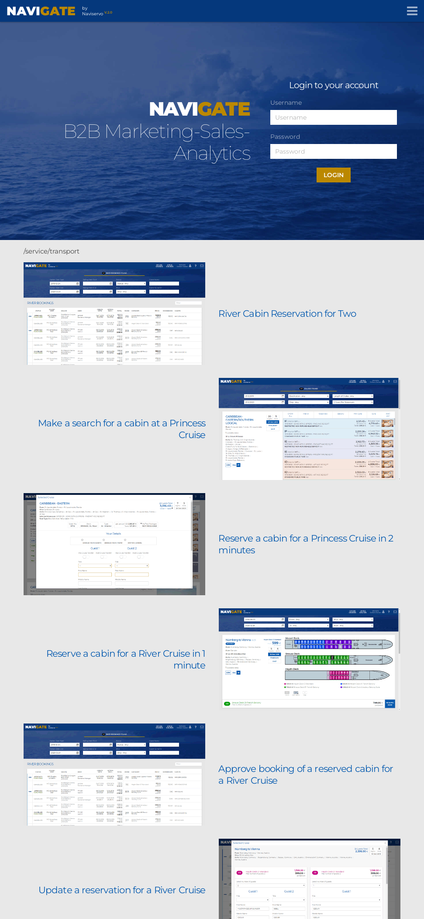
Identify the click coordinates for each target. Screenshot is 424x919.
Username (286, 102)
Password (285, 137)
